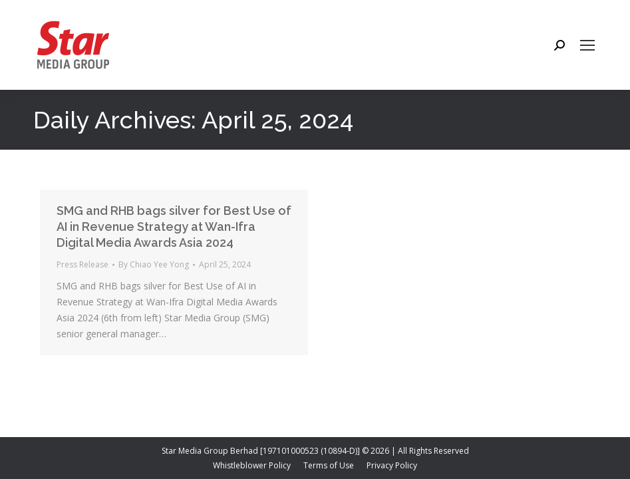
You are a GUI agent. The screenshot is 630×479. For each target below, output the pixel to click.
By (153, 264)
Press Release (82, 264)
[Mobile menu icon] (587, 45)
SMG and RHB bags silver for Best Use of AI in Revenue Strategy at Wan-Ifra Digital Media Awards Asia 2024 (174, 226)
